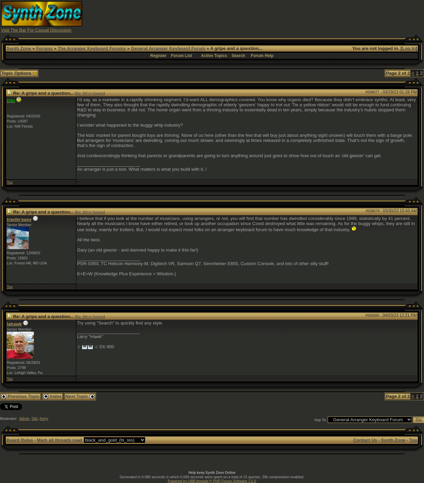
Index (52, 396)
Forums (44, 48)
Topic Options (19, 73)
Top (10, 182)
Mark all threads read (59, 440)
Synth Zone (18, 48)
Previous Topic (20, 396)
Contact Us (365, 440)
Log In (409, 48)
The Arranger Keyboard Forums (92, 48)
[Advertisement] (299, 16)
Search (238, 55)
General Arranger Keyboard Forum (168, 48)
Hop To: (320, 420)
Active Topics (214, 55)
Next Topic (80, 396)
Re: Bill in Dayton (90, 93)
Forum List (181, 55)
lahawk (14, 324)
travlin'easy (19, 219)
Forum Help (262, 55)
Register (158, 55)
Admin (24, 418)
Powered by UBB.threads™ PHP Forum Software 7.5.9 (212, 481)
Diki (35, 418)
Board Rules (19, 440)
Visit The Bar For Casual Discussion (36, 30)
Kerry (44, 418)
